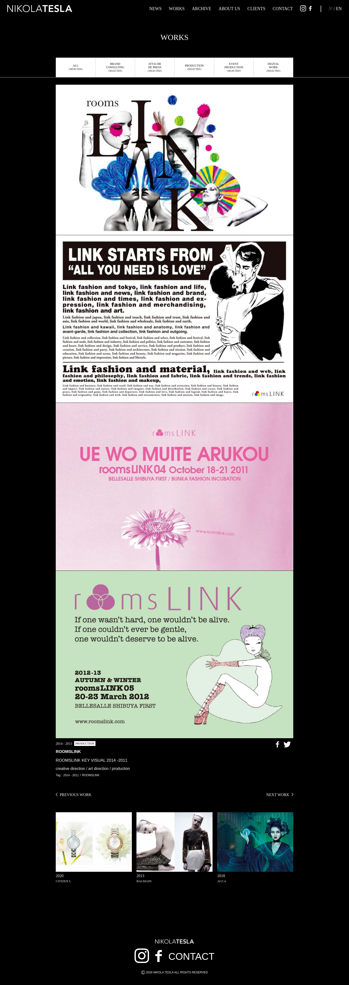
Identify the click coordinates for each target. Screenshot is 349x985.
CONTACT (283, 8)
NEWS (155, 8)
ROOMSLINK (90, 775)
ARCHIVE (201, 8)
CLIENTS (256, 8)
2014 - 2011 (71, 775)
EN (339, 8)
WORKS (177, 8)
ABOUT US (229, 8)
